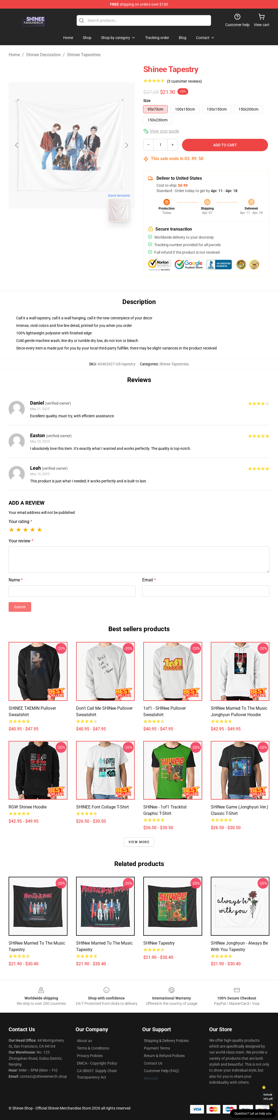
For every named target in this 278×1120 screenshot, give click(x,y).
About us (84, 1040)
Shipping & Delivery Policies (166, 1040)
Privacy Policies (90, 1056)
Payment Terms (157, 1048)
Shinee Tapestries (84, 54)
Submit (20, 607)
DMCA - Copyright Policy (97, 1063)
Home (14, 54)
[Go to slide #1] (58, 238)
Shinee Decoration (43, 54)
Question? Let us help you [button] (253, 1113)
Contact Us (153, 1063)
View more (139, 842)
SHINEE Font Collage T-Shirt (102, 807)
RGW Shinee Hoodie (28, 807)
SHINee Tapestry (159, 943)
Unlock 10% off (268, 1096)
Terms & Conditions (93, 1048)
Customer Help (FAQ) (161, 1071)
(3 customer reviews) (184, 81)
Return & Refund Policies (164, 1056)
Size (147, 100)
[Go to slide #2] (86, 238)
